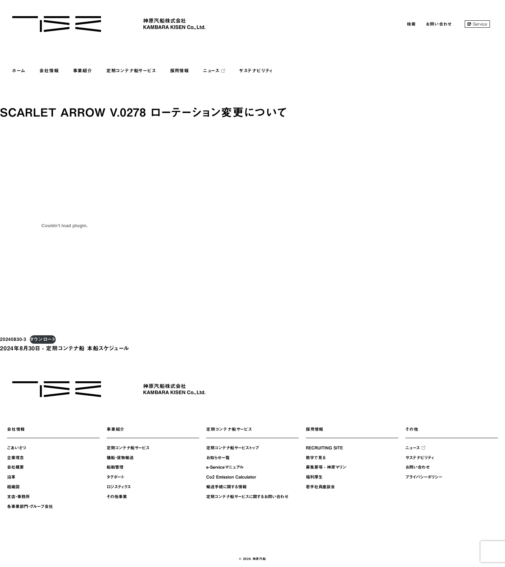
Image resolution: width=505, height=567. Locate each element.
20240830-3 (13, 339)
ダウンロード (43, 339)
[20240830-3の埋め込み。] (64, 225)
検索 (411, 24)
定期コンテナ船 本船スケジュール (87, 348)
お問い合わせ (439, 24)
